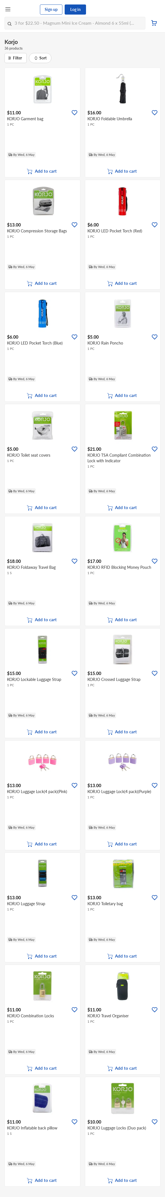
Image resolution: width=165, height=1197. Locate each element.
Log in (75, 9)
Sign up (51, 9)
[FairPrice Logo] (25, 9)
